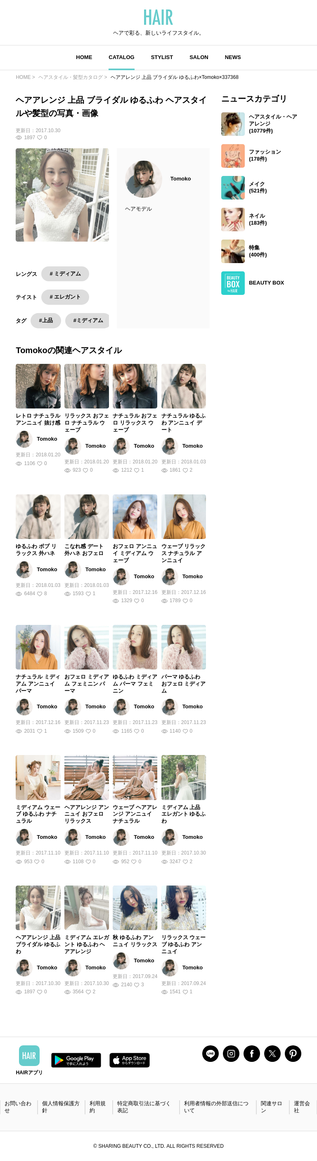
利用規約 (98, 1107)
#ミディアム (88, 320)
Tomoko (180, 179)
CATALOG (121, 57)
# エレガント (65, 297)
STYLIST (162, 57)
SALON (198, 57)
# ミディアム (65, 274)
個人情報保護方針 (61, 1107)
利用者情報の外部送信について (216, 1107)
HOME (84, 57)
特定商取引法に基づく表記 (144, 1107)
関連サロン (271, 1107)
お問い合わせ (18, 1107)
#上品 (45, 320)
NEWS (233, 57)
